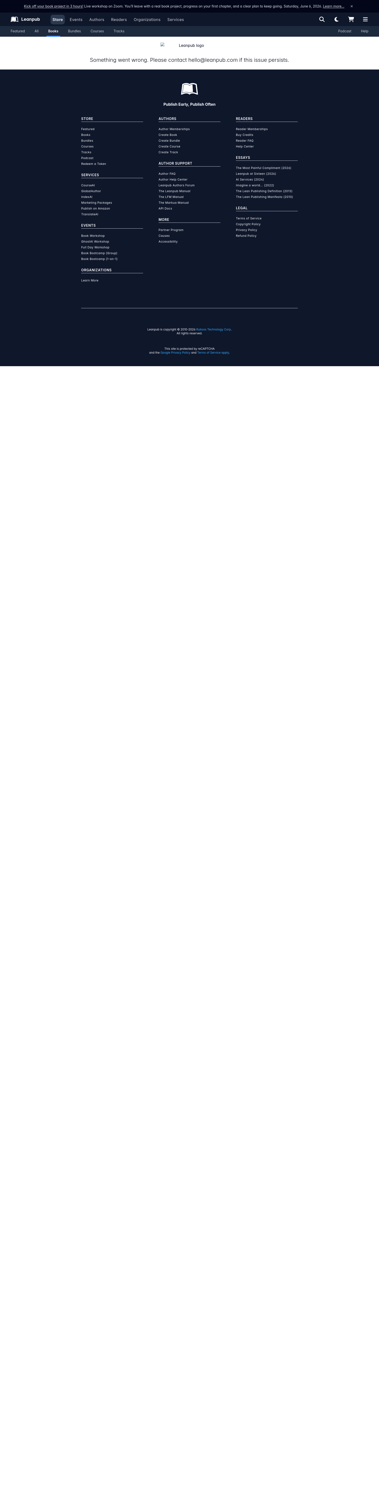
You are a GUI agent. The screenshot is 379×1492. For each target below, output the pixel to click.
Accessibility (168, 1367)
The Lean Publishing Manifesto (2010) (264, 1322)
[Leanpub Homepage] (25, 19)
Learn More (90, 1406)
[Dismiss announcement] (351, 6)
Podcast (344, 31)
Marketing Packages (96, 1328)
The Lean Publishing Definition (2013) (264, 1317)
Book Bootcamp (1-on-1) (99, 1385)
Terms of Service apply (213, 1478)
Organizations (147, 19)
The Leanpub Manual (174, 1317)
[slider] (245, 108)
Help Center (245, 1272)
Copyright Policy (248, 1350)
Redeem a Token (93, 1289)
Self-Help (163, 329)
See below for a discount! (281, 187)
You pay (192, 141)
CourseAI (88, 1311)
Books (53, 31)
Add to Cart (304, 445)
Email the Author (243, 330)
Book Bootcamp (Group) (99, 1379)
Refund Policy (246, 1361)
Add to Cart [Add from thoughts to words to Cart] (220, 164)
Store (57, 19)
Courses (97, 31)
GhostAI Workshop (95, 1367)
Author (239, 241)
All (36, 31)
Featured (18, 31)
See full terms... (189, 840)
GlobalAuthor (91, 1317)
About (139, 241)
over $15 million (176, 936)
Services (175, 19)
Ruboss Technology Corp (213, 1455)
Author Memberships (174, 1255)
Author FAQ (167, 1299)
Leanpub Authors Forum (177, 1311)
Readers (119, 19)
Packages (189, 241)
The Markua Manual (174, 1328)
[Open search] (322, 19)
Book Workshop (93, 1361)
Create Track (168, 1278)
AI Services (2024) (250, 1305)
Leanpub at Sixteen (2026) (256, 1299)
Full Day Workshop (95, 1373)
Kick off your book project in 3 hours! (53, 6)
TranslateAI (89, 1340)
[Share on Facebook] (96, 331)
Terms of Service (249, 1344)
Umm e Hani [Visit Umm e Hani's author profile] (117, 228)
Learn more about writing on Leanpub (189, 949)
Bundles (74, 31)
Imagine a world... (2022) (255, 1311)
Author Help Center (173, 1305)
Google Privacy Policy (175, 1478)
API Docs (165, 1334)
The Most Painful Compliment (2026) (264, 1294)
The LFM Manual (171, 1322)
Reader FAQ (245, 1266)
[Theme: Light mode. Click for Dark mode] (336, 19)
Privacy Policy (246, 1356)
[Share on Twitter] (87, 331)
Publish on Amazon (95, 1334)
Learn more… (333, 6)
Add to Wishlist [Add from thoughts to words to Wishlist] (220, 176)
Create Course (169, 1272)
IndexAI (87, 1322)
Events (76, 19)
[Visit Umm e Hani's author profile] (253, 659)
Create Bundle (169, 1266)
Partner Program (171, 1356)
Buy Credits (244, 1260)
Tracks (119, 31)
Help (364, 31)
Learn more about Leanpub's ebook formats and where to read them (189, 1063)
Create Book (168, 1260)
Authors (96, 19)
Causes (164, 1361)
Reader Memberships (252, 1255)
